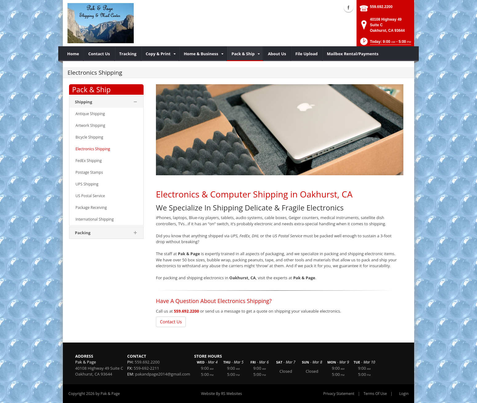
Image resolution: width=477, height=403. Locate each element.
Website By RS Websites (221, 393)
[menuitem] (73, 53)
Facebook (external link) (348, 7)
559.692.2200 (381, 7)
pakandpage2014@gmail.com (162, 374)
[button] (385, 43)
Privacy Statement (338, 393)
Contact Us (171, 322)
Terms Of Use (375, 393)
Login (404, 393)
